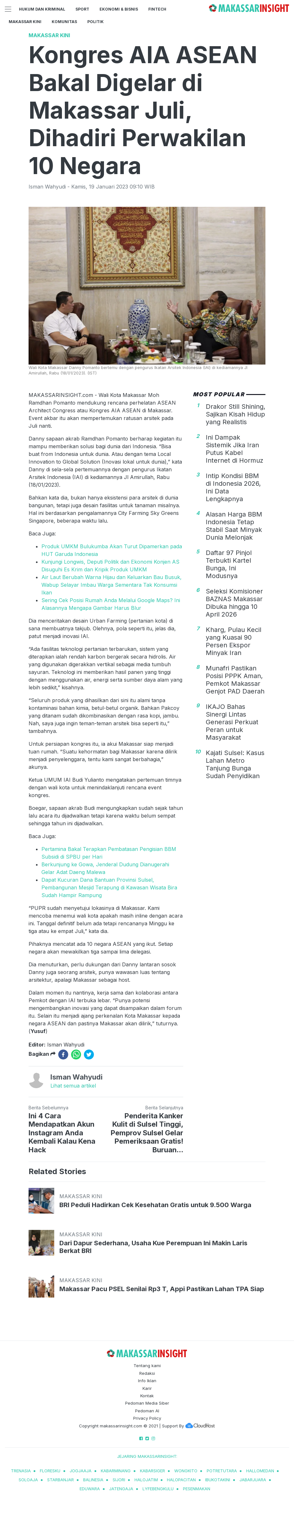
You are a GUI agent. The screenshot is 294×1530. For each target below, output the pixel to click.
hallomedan (260, 1470)
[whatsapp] (76, 1054)
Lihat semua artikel (73, 1085)
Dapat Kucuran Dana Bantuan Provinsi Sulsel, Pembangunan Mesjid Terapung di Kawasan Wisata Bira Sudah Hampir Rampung (109, 887)
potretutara (222, 1470)
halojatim (146, 1479)
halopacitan (181, 1479)
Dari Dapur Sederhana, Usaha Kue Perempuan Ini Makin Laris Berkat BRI (153, 1247)
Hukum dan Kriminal (42, 9)
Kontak (147, 1395)
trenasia (21, 1470)
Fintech (157, 9)
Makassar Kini (25, 21)
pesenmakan (196, 1488)
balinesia (93, 1479)
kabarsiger (152, 1470)
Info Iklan (147, 1380)
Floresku (50, 1470)
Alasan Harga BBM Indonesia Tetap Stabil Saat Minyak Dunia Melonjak (234, 525)
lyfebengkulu (158, 1488)
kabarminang (116, 1470)
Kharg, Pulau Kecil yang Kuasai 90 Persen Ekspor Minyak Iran (233, 641)
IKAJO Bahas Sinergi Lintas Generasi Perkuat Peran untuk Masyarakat (232, 722)
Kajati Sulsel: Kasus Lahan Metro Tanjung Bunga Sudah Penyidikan (235, 764)
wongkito (185, 1470)
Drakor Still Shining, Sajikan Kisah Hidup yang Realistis (235, 414)
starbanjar (60, 1479)
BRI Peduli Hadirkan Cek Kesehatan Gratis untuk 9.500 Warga (155, 1205)
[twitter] (89, 1054)
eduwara (90, 1488)
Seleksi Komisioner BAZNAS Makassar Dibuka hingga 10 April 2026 (234, 602)
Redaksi (147, 1373)
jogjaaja (80, 1470)
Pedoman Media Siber (147, 1403)
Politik (95, 21)
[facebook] (63, 1054)
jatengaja (121, 1488)
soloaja (28, 1479)
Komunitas (64, 21)
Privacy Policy (147, 1418)
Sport (82, 9)
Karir (147, 1388)
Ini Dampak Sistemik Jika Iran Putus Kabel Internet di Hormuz (234, 448)
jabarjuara (252, 1479)
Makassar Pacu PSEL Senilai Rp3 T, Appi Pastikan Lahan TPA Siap (161, 1289)
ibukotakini (217, 1479)
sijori (119, 1479)
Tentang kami (147, 1365)
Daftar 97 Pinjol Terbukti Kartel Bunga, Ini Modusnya (229, 564)
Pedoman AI (147, 1410)
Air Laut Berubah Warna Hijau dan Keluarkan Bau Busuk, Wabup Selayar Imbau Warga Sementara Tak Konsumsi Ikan (111, 585)
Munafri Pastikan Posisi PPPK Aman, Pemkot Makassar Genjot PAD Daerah (235, 679)
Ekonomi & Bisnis (118, 9)
